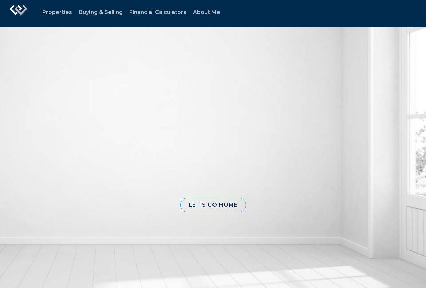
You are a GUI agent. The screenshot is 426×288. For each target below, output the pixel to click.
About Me (206, 12)
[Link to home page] (18, 13)
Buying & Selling (101, 12)
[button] (213, 205)
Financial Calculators (157, 12)
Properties (57, 12)
